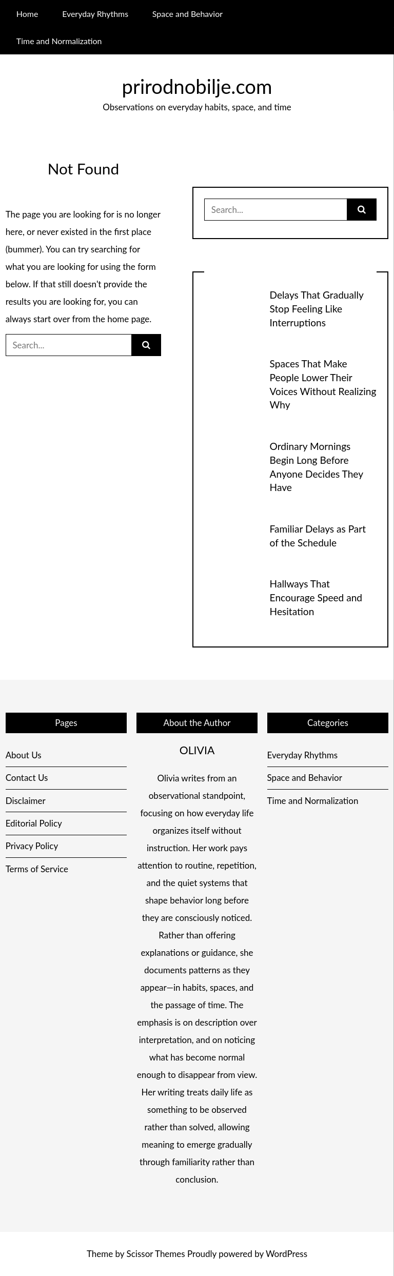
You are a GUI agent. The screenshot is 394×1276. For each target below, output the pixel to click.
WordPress (286, 1253)
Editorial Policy (34, 823)
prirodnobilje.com (197, 86)
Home (27, 13)
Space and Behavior (187, 13)
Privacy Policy (32, 845)
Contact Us (27, 777)
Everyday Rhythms (95, 13)
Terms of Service (37, 868)
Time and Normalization (59, 41)
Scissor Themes (156, 1253)
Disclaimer (26, 800)
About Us (24, 755)
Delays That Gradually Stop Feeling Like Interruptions (317, 308)
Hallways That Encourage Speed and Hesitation (316, 597)
